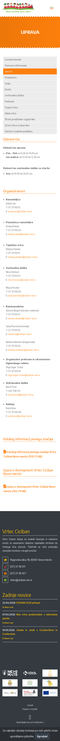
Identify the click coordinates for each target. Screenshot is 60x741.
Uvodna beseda (13, 59)
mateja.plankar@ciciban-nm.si (22, 257)
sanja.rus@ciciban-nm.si (19, 334)
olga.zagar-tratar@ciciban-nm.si (24, 375)
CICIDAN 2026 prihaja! (28, 602)
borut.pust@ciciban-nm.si (20, 394)
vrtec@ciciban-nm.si (21, 580)
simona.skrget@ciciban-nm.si (22, 318)
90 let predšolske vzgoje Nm (20, 119)
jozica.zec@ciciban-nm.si (20, 211)
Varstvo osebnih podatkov (19, 131)
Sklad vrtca (10, 113)
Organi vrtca (11, 107)
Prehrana (9, 101)
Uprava (8, 71)
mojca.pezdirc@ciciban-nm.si (22, 295)
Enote (8, 89)
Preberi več (7, 607)
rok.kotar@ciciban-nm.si (20, 416)
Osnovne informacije (16, 65)
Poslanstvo (11, 77)
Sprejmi (42, 736)
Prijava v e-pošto (30, 709)
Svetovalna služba (14, 95)
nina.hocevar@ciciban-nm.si (21, 279)
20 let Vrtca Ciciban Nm (17, 125)
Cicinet (30, 705)
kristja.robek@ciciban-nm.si (21, 234)
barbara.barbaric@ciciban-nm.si (23, 349)
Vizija (7, 83)
